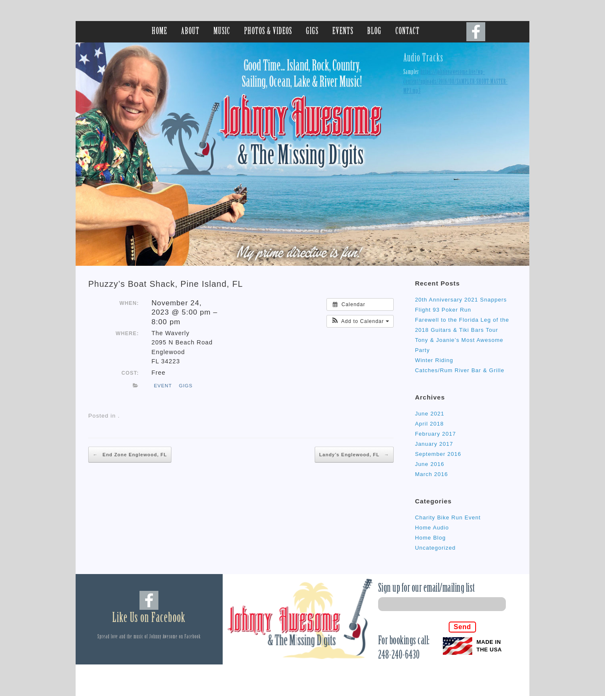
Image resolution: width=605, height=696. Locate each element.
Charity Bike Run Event (448, 517)
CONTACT (407, 32)
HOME (159, 32)
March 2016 (431, 474)
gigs (186, 385)
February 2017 (435, 434)
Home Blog (430, 538)
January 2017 (434, 444)
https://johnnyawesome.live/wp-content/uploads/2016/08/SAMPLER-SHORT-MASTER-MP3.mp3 (455, 82)
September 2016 (438, 454)
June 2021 (430, 413)
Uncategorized (435, 548)
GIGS (312, 32)
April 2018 (429, 424)
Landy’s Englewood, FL (354, 455)
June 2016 (430, 464)
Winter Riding (434, 360)
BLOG (374, 32)
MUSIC (221, 32)
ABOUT (190, 32)
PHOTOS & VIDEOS (268, 32)
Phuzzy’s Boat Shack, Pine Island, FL (165, 283)
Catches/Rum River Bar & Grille (460, 370)
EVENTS (342, 32)
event (163, 385)
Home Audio (432, 527)
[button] (360, 321)
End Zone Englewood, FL (130, 455)
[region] (302, 154)
